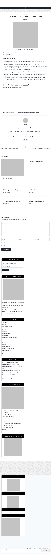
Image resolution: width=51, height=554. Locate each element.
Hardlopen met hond (8, 420)
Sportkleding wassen (9, 423)
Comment (4, 223)
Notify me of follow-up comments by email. (12, 242)
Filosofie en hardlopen (7, 329)
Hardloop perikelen (6, 333)
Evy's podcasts (7, 414)
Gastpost (4, 331)
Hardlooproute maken (9, 416)
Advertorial (4, 322)
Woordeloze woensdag (7, 353)
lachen (14, 71)
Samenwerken (12, 548)
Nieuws (4, 344)
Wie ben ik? (5, 548)
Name (3, 239)
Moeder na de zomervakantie (36, 201)
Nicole (25, 124)
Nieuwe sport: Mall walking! (10, 190)
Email (20, 239)
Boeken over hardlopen (7, 326)
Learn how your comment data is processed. (30, 252)
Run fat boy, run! (7, 178)
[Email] (25, 239)
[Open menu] (25, 8)
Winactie (4, 352)
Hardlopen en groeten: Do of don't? (10, 366)
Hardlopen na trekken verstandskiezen (13, 421)
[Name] (8, 239)
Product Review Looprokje (8, 348)
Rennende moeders (6, 350)
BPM (5, 429)
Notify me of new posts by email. (10, 245)
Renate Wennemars (8, 425)
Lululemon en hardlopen (7, 370)
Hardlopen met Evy (8, 427)
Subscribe (6, 270)
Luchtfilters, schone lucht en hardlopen (38, 147)
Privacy (18, 548)
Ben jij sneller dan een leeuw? (36, 190)
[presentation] (12, 167)
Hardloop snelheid (8, 410)
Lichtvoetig (25, 14)
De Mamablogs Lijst (13, 512)
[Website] (42, 239)
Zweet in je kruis (7, 418)
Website (37, 239)
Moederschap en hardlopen (8, 341)
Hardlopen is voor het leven (36, 161)
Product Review (6, 346)
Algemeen (4, 324)
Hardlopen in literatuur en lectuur (9, 337)
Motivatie (4, 342)
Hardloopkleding (6, 335)
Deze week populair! (7, 328)
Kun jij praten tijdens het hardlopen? (12, 147)
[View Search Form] (25, 1)
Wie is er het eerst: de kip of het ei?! (12, 201)
